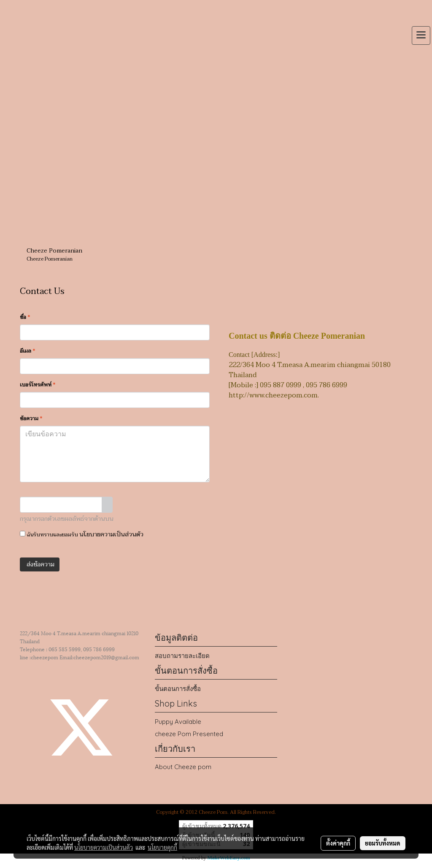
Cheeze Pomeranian (54, 251)
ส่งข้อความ (39, 564)
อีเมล (27, 351)
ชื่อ (25, 317)
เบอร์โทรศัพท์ (37, 385)
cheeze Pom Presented (189, 734)
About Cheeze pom (183, 767)
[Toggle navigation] (421, 35)
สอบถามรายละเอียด (182, 656)
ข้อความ (31, 418)
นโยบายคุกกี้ (162, 847)
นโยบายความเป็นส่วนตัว (111, 534)
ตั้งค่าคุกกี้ (338, 843)
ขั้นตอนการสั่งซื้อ (178, 689)
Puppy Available (178, 722)
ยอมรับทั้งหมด (382, 843)
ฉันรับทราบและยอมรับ (81, 534)
